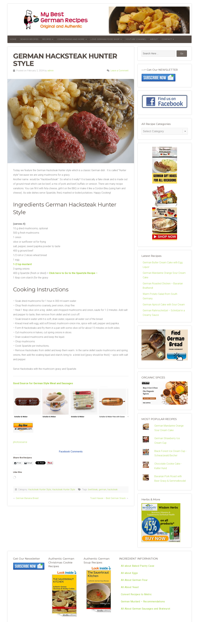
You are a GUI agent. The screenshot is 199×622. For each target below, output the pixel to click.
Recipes (46, 39)
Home (13, 39)
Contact (167, 39)
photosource (20, 442)
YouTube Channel (136, 39)
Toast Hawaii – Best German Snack (108, 498)
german (102, 489)
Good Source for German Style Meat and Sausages (43, 383)
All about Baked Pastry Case (137, 566)
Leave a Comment (119, 70)
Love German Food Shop (105, 39)
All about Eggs (129, 573)
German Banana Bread (27, 498)
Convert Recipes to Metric (136, 595)
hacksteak (112, 489)
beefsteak (93, 489)
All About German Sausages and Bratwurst (145, 609)
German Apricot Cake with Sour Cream (164, 304)
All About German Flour (134, 580)
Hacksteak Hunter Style (39, 489)
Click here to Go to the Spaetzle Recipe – (73, 273)
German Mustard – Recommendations (143, 602)
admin (50, 70)
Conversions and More (71, 39)
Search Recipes (29, 39)
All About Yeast (130, 587)
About (154, 39)
